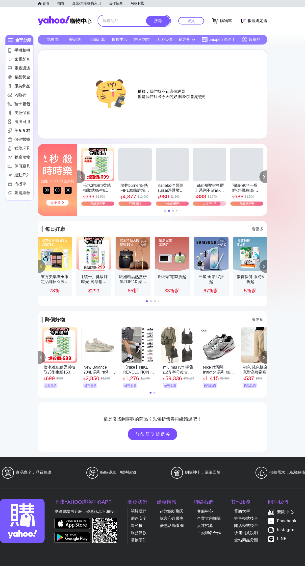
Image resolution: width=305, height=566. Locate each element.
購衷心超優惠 (172, 518)
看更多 (186, 39)
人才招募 (205, 525)
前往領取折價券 (153, 434)
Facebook (286, 521)
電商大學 (242, 511)
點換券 (53, 39)
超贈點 (251, 40)
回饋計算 (97, 39)
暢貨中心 (119, 39)
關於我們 (139, 511)
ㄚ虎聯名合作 (209, 533)
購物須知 (139, 540)
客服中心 (205, 511)
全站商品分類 (246, 540)
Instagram (287, 530)
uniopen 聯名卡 (219, 40)
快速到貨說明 (246, 533)
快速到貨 (142, 39)
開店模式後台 (246, 525)
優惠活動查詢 (172, 525)
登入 (191, 21)
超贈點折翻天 (172, 511)
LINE (282, 539)
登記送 (75, 39)
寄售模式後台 (246, 518)
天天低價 (164, 39)
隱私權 (137, 525)
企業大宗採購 (209, 518)
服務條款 (139, 533)
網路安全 (139, 518)
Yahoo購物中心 (65, 21)
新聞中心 (285, 512)
